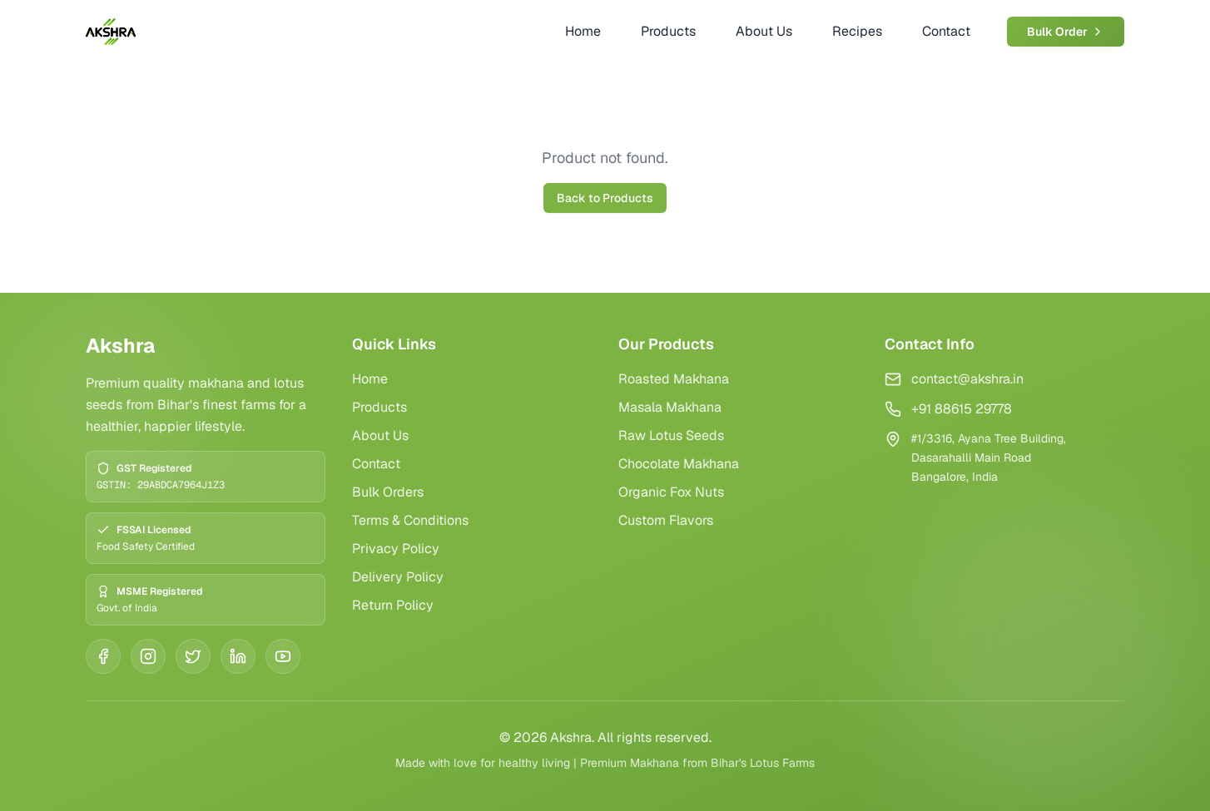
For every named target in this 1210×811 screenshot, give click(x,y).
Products (379, 407)
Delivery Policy (398, 577)
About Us (380, 435)
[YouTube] (282, 656)
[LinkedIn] (238, 656)
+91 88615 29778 (961, 409)
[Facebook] (103, 656)
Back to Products (605, 197)
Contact (376, 463)
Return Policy (393, 605)
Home (370, 379)
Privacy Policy (395, 548)
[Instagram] (148, 656)
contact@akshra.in (967, 379)
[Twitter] (193, 656)
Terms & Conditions (410, 520)
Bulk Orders (388, 492)
